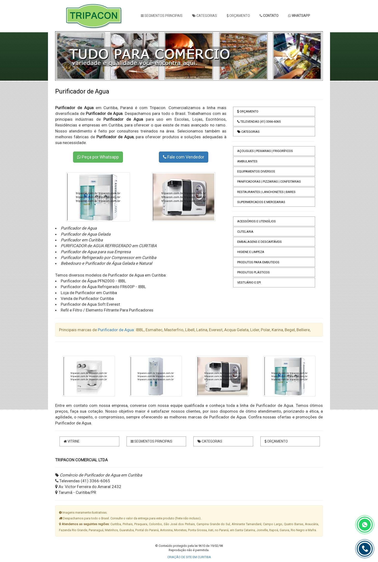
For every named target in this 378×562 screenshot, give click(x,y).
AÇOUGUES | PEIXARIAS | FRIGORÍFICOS (265, 151)
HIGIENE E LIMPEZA (250, 252)
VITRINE (72, 441)
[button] (66, 56)
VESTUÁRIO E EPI (249, 282)
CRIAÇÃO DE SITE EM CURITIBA (189, 557)
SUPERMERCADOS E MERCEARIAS (261, 202)
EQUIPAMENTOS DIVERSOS (256, 171)
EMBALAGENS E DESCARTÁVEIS (259, 242)
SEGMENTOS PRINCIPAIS (161, 16)
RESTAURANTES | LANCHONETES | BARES (266, 192)
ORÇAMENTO (238, 16)
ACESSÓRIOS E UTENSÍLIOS (256, 221)
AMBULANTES (247, 161)
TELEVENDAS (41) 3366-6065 (259, 121)
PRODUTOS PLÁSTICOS (253, 272)
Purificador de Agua (116, 329)
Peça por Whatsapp (98, 156)
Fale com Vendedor (183, 156)
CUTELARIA (245, 231)
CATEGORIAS (204, 16)
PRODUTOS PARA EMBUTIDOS (258, 262)
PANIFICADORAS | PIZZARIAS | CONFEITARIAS (269, 181)
